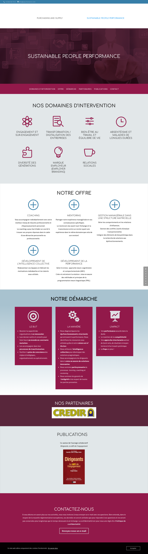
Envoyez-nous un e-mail (74, 530)
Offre (61, 89)
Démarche (71, 89)
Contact (114, 89)
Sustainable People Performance (105, 18)
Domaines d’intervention (42, 89)
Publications (101, 89)
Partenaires (85, 89)
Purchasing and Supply (50, 18)
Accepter (133, 548)
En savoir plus (53, 548)
